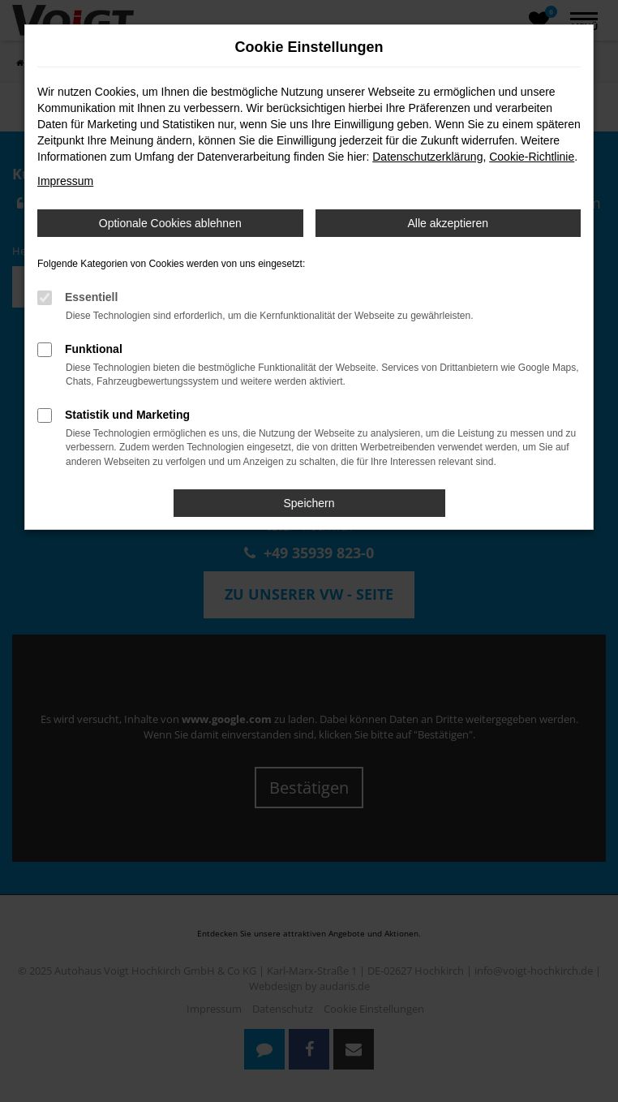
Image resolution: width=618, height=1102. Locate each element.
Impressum (65, 180)
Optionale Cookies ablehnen (170, 223)
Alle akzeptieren (447, 223)
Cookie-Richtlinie (531, 156)
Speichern (308, 503)
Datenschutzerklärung (427, 156)
